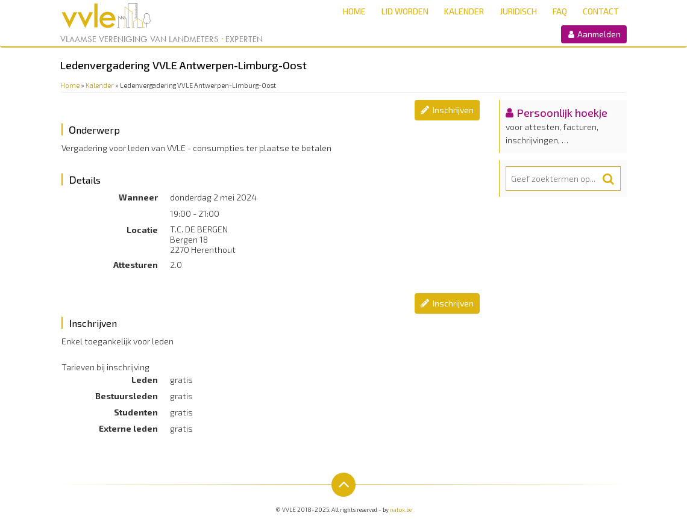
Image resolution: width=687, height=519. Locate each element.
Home (354, 11)
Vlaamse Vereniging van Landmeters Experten (161, 39)
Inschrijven (453, 110)
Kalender (464, 11)
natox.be (401, 509)
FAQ (560, 11)
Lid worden (404, 11)
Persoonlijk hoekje (561, 112)
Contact (601, 11)
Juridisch (518, 11)
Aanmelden (594, 34)
